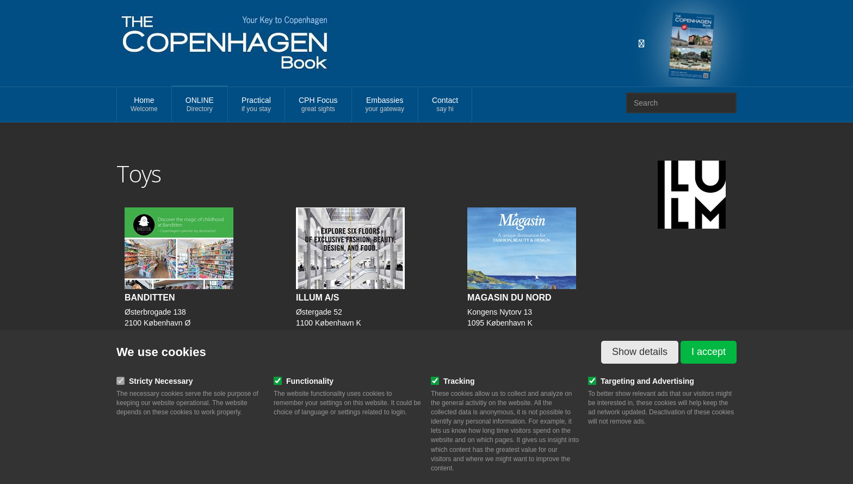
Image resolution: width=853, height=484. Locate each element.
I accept (708, 351)
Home (144, 105)
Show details (639, 351)
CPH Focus (318, 105)
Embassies (385, 105)
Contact (445, 105)
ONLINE (200, 105)
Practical (256, 105)
